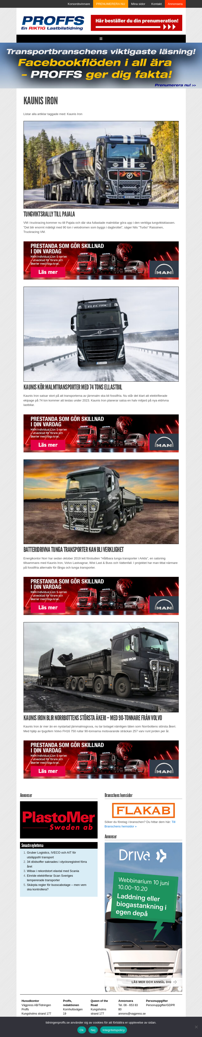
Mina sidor (138, 4)
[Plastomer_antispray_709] (59, 819)
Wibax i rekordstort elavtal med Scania (53, 871)
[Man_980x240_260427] (101, 260)
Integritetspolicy (114, 1030)
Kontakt (156, 4)
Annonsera (175, 4)
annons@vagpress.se (132, 1013)
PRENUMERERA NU (110, 4)
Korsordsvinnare (79, 4)
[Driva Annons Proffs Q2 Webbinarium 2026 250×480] (143, 917)
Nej (93, 1030)
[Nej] (196, 1027)
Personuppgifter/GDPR (160, 1005)
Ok (82, 1030)
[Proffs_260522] (101, 65)
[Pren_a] (135, 22)
